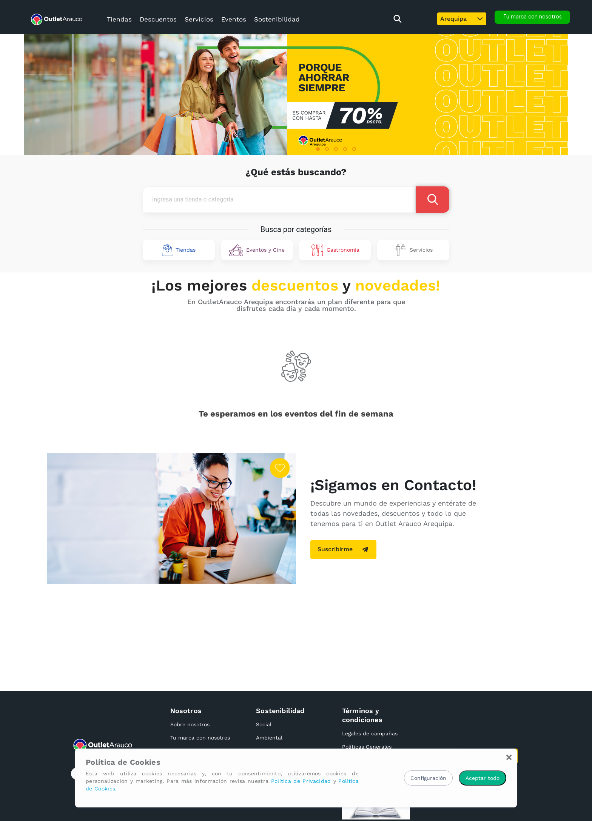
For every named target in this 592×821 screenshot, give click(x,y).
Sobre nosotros (190, 724)
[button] (318, 149)
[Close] (509, 757)
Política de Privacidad (301, 781)
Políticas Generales (367, 747)
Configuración (428, 778)
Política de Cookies (123, 762)
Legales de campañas (370, 733)
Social (263, 724)
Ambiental (269, 738)
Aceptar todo (482, 778)
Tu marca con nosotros (200, 738)
